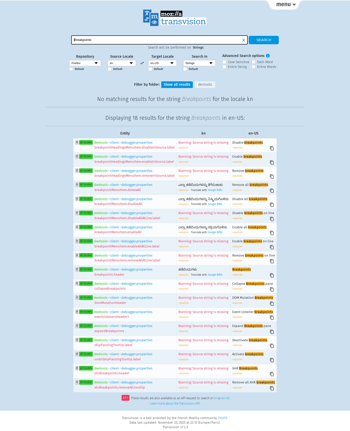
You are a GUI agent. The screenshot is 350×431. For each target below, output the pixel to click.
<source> (183, 147)
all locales (86, 142)
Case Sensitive (238, 62)
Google (212, 190)
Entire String (237, 67)
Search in (199, 56)
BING (219, 190)
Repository (85, 56)
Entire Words (266, 67)
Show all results (177, 84)
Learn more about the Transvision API (175, 403)
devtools (205, 84)
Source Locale (121, 56)
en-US (225, 398)
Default (79, 69)
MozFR (222, 418)
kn (215, 398)
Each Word (265, 62)
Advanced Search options (243, 56)
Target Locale (162, 56)
